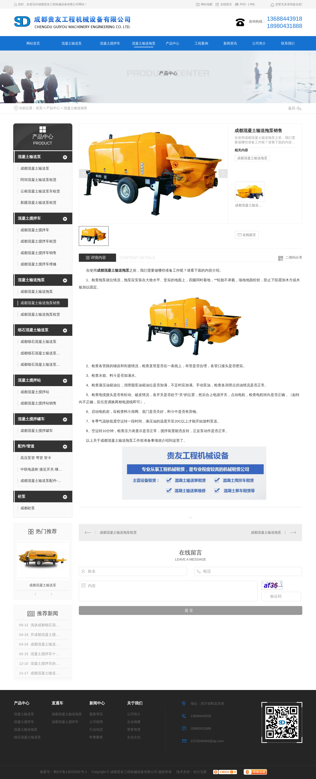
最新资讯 (96, 714)
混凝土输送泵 (72, 43)
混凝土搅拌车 (110, 43)
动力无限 (200, 772)
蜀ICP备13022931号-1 (70, 772)
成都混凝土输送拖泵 (252, 158)
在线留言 (226, 4)
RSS (243, 4)
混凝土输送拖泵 (143, 43)
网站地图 (206, 4)
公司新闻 (96, 721)
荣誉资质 (134, 729)
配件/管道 (26, 446)
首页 (39, 108)
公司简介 (259, 43)
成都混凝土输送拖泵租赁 (118, 532)
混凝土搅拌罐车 (31, 419)
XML (252, 4)
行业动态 (96, 729)
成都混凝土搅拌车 (65, 721)
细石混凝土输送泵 (33, 330)
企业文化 (134, 737)
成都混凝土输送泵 (42, 585)
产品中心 (172, 43)
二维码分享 (293, 257)
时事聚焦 (96, 737)
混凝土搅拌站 (29, 380)
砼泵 (21, 496)
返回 (294, 108)
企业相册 (134, 721)
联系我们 (288, 43)
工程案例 (201, 43)
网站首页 (33, 43)
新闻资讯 (230, 43)
